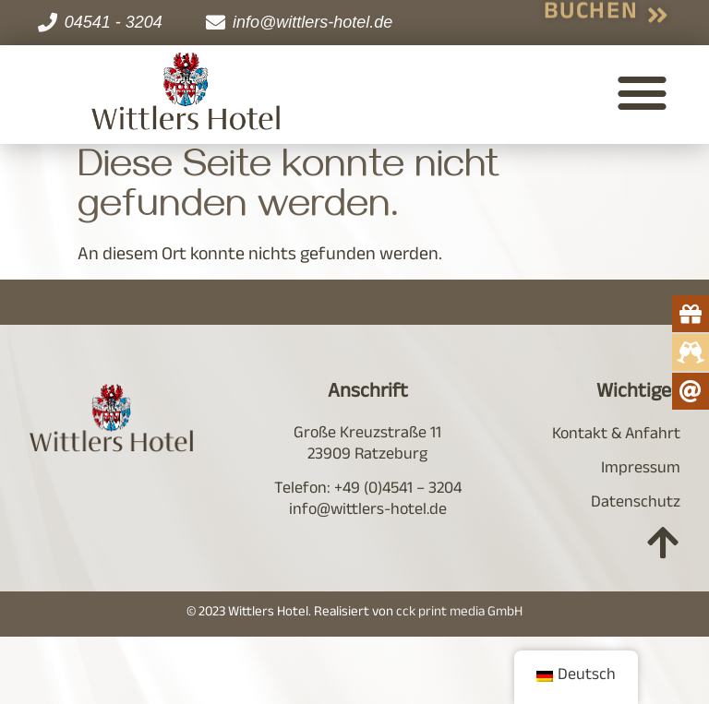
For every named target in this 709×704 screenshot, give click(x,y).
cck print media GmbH (459, 613)
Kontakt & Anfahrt (616, 435)
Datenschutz (635, 504)
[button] (642, 92)
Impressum (640, 469)
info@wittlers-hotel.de (368, 511)
